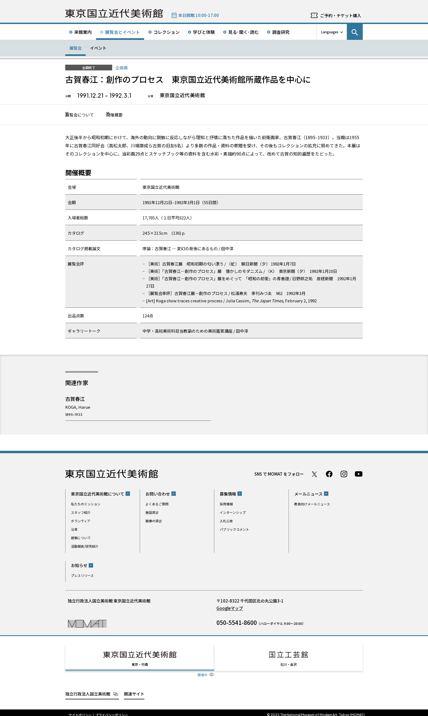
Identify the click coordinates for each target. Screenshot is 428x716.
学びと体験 (204, 32)
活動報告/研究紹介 (85, 546)
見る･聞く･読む (243, 32)
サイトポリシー (80, 710)
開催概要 (129, 115)
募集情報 (228, 494)
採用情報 (226, 504)
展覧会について (82, 115)
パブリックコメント (234, 529)
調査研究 (281, 32)
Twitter (314, 474)
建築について (81, 538)
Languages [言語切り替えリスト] (329, 31)
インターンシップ (233, 513)
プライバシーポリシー (111, 710)
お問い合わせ (157, 494)
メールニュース (308, 494)
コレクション (166, 32)
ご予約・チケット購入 (340, 15)
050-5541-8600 (236, 623)
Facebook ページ (329, 474)
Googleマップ (229, 608)
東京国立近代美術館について (97, 494)
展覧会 (75, 48)
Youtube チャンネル (359, 474)
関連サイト (134, 689)
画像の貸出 (153, 521)
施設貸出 (152, 513)
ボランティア (80, 521)
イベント (98, 48)
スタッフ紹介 (81, 513)
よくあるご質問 (156, 504)
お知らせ (79, 566)
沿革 (74, 529)
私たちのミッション (85, 504)
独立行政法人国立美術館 (87, 689)
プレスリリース (82, 576)
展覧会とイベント (122, 32)
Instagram (344, 474)
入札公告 (226, 521)
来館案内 (83, 32)
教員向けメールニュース (312, 504)
